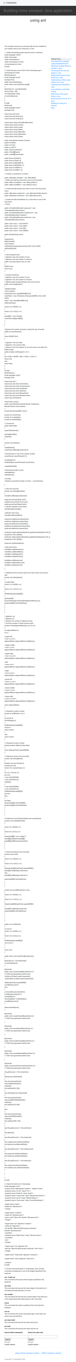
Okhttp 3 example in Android (52, 1353)
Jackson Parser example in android (26, 1353)
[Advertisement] (26, 30)
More (53, 108)
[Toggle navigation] (10, 3)
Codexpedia (11, 3)
